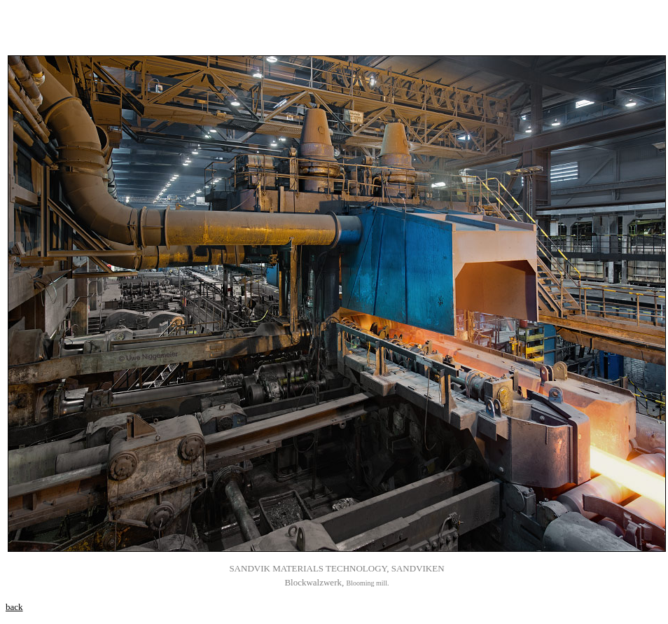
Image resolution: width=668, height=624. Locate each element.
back (14, 607)
